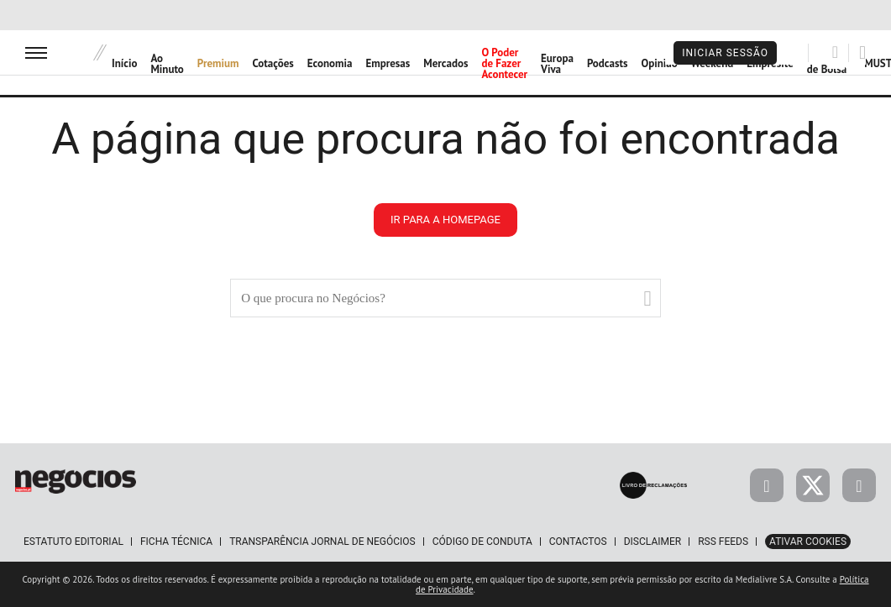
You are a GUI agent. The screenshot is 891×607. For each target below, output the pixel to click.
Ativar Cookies (807, 541)
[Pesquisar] (835, 52)
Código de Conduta (482, 541)
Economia (330, 63)
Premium (218, 63)
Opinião (659, 63)
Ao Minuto (166, 64)
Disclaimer (652, 541)
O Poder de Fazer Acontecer (504, 63)
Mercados (445, 63)
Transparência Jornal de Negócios (322, 541)
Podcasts (607, 63)
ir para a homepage (445, 219)
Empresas (387, 63)
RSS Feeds (723, 541)
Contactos (578, 541)
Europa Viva (557, 64)
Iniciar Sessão (725, 53)
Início (124, 63)
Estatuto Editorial (73, 541)
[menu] (36, 52)
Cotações (273, 63)
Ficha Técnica (176, 541)
